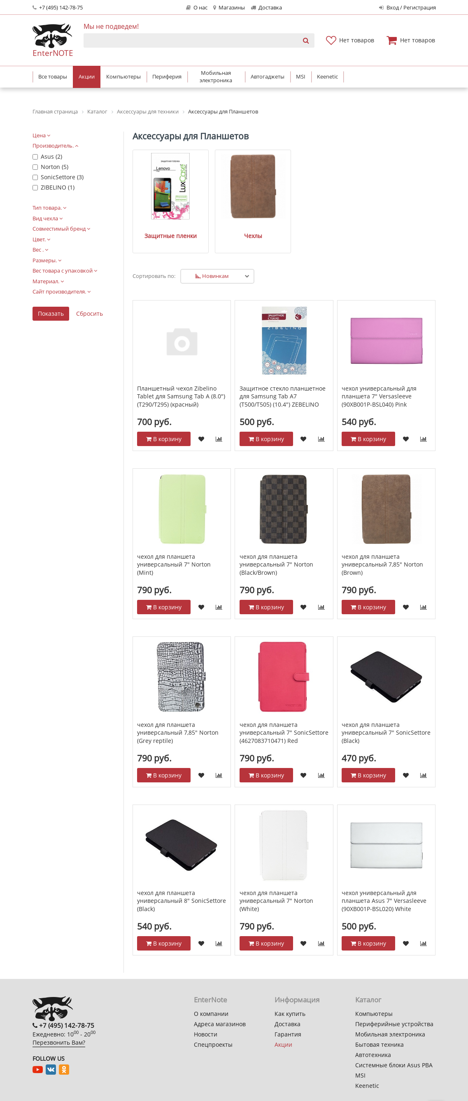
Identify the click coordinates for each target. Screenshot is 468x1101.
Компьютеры (374, 1014)
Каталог (368, 999)
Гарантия (288, 1034)
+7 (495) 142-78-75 (58, 7)
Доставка (266, 7)
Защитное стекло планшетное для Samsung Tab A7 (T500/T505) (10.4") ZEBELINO (283, 377)
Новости (205, 1034)
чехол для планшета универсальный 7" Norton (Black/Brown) (276, 545)
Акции (283, 1044)
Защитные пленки (160, 216)
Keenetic (367, 1085)
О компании (211, 1014)
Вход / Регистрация (407, 7)
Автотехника (373, 1055)
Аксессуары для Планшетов (191, 136)
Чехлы (222, 216)
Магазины (229, 7)
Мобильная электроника (390, 1034)
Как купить (290, 1014)
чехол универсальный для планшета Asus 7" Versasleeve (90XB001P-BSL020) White (384, 882)
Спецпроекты (213, 1044)
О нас (196, 7)
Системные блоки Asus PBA (394, 1065)
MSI (360, 1075)
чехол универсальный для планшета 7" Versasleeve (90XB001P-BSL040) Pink (379, 377)
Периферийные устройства (394, 1024)
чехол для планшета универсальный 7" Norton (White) (276, 882)
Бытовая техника (379, 1044)
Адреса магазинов (220, 1024)
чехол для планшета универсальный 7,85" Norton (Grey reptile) (178, 714)
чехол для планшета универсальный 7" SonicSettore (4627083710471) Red (284, 714)
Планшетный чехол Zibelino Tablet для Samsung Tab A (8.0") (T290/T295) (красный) (181, 377)
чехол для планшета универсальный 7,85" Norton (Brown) (382, 545)
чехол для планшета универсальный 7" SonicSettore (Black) (386, 714)
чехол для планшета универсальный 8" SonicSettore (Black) (181, 882)
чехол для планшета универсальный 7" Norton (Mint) (174, 545)
